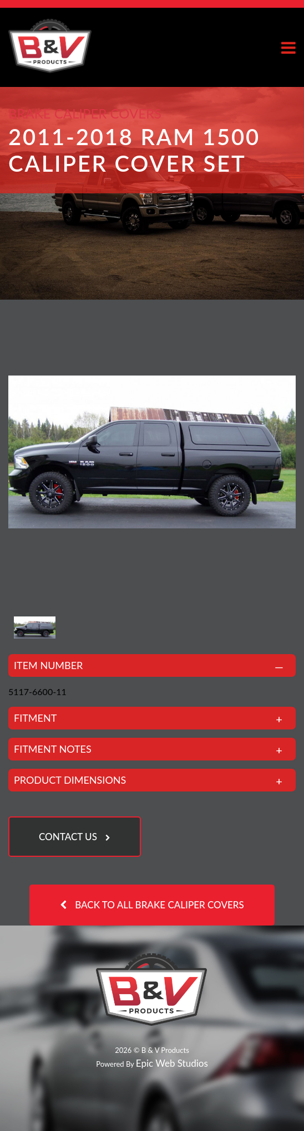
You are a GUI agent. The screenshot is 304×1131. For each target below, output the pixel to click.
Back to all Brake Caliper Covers (159, 905)
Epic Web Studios (172, 1063)
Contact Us (68, 836)
